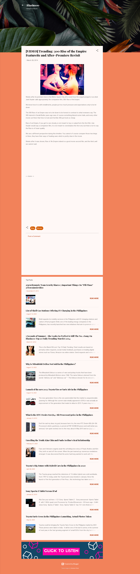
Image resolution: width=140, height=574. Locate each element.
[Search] (117, 6)
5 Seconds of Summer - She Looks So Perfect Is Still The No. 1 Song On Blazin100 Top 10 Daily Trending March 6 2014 (59, 337)
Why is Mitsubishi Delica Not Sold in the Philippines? (51, 364)
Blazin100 (33, 5)
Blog (32, 228)
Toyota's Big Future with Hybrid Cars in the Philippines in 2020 (56, 465)
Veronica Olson (75, 568)
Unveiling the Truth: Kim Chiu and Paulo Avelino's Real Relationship (58, 440)
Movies (39, 228)
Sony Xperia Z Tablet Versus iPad (41, 491)
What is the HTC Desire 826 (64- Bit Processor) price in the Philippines (59, 415)
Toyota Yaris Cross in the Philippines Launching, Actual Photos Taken (58, 516)
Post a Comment (34, 236)
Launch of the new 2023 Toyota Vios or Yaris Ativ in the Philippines (57, 389)
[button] (97, 51)
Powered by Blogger (70, 564)
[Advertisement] (112, 46)
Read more (94, 298)
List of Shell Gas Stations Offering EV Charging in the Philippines (56, 310)
